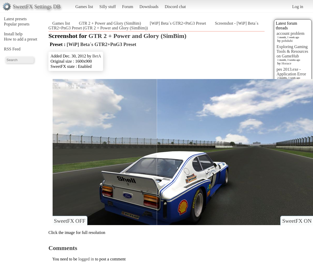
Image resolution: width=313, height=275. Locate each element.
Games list (84, 6)
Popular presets (16, 24)
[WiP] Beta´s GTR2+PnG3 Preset (178, 23)
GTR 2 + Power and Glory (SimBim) (110, 23)
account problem (290, 33)
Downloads (148, 6)
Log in (297, 6)
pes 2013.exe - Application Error (291, 71)
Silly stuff (107, 6)
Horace (286, 63)
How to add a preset (20, 39)
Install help (13, 34)
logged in (86, 259)
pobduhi (287, 41)
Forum (127, 6)
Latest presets (15, 19)
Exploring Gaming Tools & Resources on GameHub (292, 51)
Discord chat (175, 6)
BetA (96, 56)
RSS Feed (12, 49)
